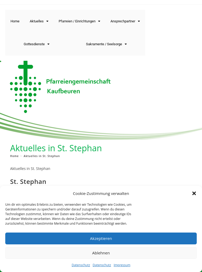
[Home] (14, 156)
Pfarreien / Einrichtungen (79, 21)
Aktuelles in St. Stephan (42, 156)
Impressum (122, 265)
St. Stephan (28, 181)
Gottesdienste (36, 44)
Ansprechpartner (125, 21)
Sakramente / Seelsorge (106, 44)
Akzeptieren (101, 238)
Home (15, 21)
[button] (194, 193)
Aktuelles (39, 21)
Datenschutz (81, 265)
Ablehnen (101, 252)
